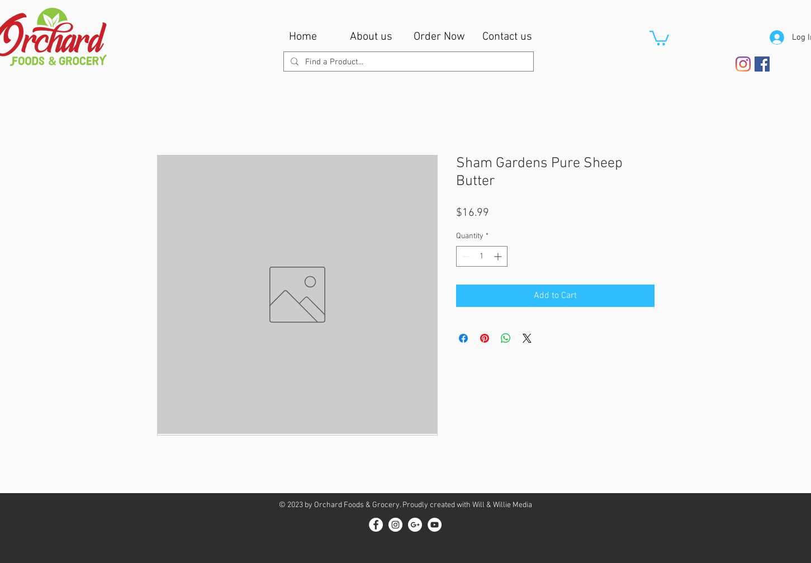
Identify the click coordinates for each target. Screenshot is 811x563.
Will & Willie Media (502, 505)
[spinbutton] (482, 256)
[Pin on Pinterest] (484, 338)
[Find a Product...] (407, 62)
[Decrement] (465, 256)
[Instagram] (743, 64)
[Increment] (499, 256)
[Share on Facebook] (463, 338)
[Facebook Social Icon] (762, 64)
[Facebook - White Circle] (376, 525)
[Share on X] (527, 338)
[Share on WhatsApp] (506, 338)
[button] (659, 37)
